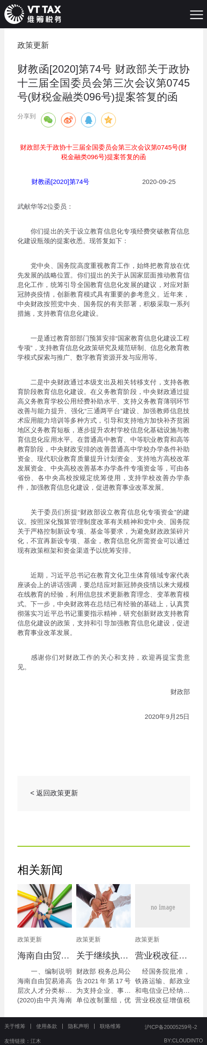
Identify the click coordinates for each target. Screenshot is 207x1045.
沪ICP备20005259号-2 (171, 1027)
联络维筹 (110, 1026)
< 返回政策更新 (54, 793)
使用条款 (46, 1026)
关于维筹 (14, 1026)
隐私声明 (78, 1026)
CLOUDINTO (187, 1041)
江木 (36, 1041)
